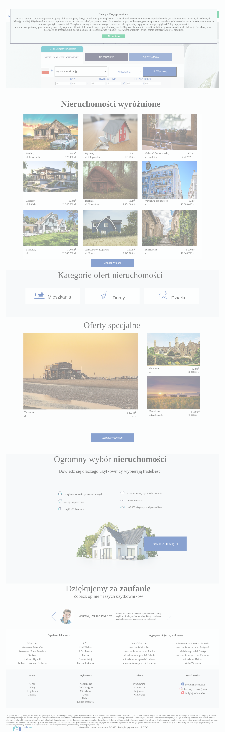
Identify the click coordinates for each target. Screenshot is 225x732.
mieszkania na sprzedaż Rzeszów (139, 663)
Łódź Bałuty (86, 647)
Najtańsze (139, 691)
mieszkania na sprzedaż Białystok (193, 647)
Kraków (32, 655)
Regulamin (32, 691)
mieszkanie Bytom (192, 659)
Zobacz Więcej (112, 263)
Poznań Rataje (86, 659)
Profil (163, 14)
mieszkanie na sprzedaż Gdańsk (139, 659)
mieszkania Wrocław (139, 647)
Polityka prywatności (128, 727)
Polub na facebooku (195, 684)
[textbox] (67, 71)
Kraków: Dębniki (32, 659)
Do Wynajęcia (86, 687)
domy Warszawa (139, 643)
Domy (112, 295)
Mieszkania (52, 296)
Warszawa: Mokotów (32, 647)
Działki (171, 295)
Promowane (139, 684)
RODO (144, 727)
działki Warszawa (193, 663)
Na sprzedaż (86, 684)
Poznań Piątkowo (86, 663)
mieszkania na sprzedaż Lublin (139, 651)
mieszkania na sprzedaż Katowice (193, 655)
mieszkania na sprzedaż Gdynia (139, 655)
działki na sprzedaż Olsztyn (192, 651)
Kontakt (32, 694)
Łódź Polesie (85, 651)
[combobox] (81, 71)
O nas (32, 684)
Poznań (85, 655)
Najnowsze (139, 687)
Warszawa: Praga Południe (32, 651)
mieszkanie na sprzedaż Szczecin (192, 643)
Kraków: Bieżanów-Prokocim (32, 663)
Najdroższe (139, 694)
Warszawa (32, 643)
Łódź (85, 643)
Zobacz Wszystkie (112, 437)
